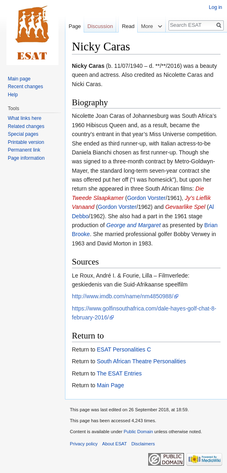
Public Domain (138, 431)
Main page (19, 79)
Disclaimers (143, 443)
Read (123, 42)
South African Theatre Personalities (141, 361)
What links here (24, 118)
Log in (215, 7)
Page (75, 26)
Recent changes (25, 86)
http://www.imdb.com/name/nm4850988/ (122, 296)
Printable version (26, 142)
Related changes (26, 126)
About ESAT (114, 443)
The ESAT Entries (119, 373)
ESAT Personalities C (124, 349)
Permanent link (24, 150)
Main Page (110, 385)
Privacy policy (83, 443)
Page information (26, 158)
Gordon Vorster (146, 198)
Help (13, 95)
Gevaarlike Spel (185, 207)
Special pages (23, 134)
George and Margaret (133, 225)
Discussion (100, 26)
